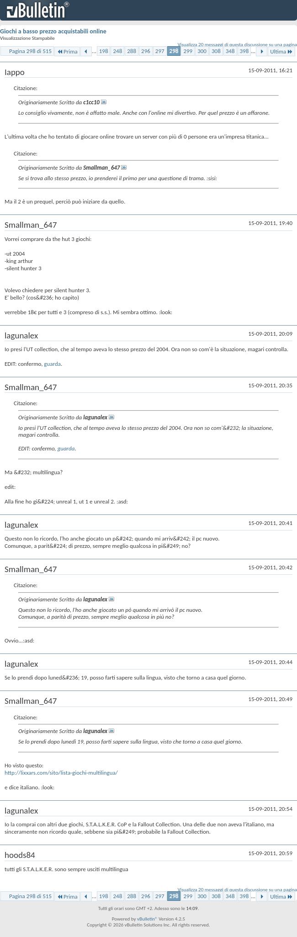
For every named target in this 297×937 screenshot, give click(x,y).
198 (103, 51)
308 (216, 51)
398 (244, 51)
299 (187, 51)
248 (117, 51)
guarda (52, 363)
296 (145, 51)
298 (174, 51)
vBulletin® (147, 919)
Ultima (281, 51)
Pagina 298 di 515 (30, 51)
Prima (67, 51)
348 (230, 51)
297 (159, 51)
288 (131, 51)
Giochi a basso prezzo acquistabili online (53, 31)
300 (202, 51)
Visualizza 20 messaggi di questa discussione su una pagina (237, 45)
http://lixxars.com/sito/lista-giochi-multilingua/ (61, 772)
